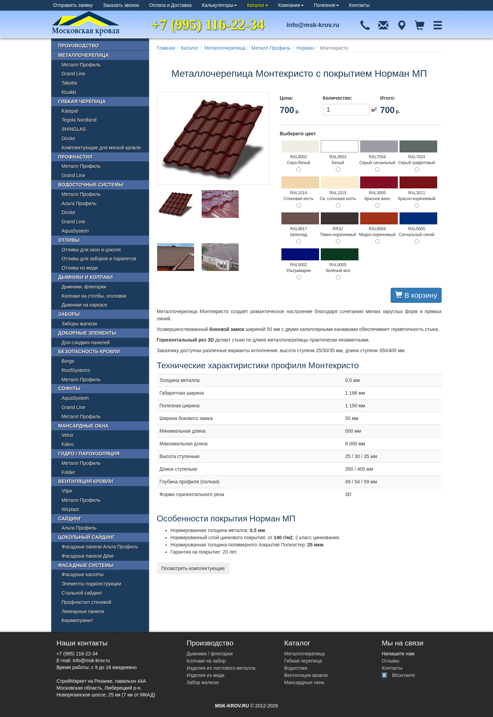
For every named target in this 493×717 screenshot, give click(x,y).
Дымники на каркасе (84, 305)
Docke (68, 138)
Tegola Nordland (79, 120)
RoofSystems (76, 370)
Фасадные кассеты (83, 574)
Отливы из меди (80, 268)
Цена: (286, 98)
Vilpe (67, 491)
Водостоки (295, 668)
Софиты (69, 388)
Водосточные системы (90, 184)
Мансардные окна (83, 426)
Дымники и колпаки (85, 277)
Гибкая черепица (82, 101)
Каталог (257, 5)
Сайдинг (69, 518)
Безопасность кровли (89, 351)
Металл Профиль (270, 48)
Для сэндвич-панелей (86, 342)
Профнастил (75, 157)
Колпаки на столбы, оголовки (94, 296)
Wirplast (70, 509)
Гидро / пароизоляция (88, 453)
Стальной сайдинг (82, 593)
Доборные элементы (87, 333)
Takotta (69, 83)
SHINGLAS (74, 129)
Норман (305, 48)
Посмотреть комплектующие (193, 568)
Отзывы (390, 661)
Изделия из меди (205, 675)
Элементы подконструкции (91, 583)
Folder (68, 472)
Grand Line (73, 73)
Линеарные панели (83, 611)
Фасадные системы (86, 565)
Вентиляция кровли (85, 481)
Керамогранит (77, 620)
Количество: (337, 98)
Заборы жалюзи (79, 323)
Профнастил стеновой (86, 602)
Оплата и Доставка (170, 5)
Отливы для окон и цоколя (91, 249)
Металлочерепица (225, 48)
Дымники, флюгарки (84, 286)
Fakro (68, 444)
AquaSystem (75, 231)
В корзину (416, 295)
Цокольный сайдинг (86, 537)
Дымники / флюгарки (210, 653)
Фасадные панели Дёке (88, 556)
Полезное (326, 5)
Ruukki (69, 92)
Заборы (69, 314)
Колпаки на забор (206, 661)
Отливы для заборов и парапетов (99, 258)
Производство (78, 45)
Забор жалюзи (203, 682)
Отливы (69, 240)
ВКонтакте (403, 675)
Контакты (359, 5)
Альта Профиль (79, 203)
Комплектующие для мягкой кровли (101, 147)
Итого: (387, 98)
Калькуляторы (219, 5)
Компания (291, 5)
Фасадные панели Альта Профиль (100, 546)
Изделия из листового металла (221, 668)
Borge (68, 361)
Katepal (70, 111)
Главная (166, 48)
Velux (67, 435)
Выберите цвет (298, 133)
